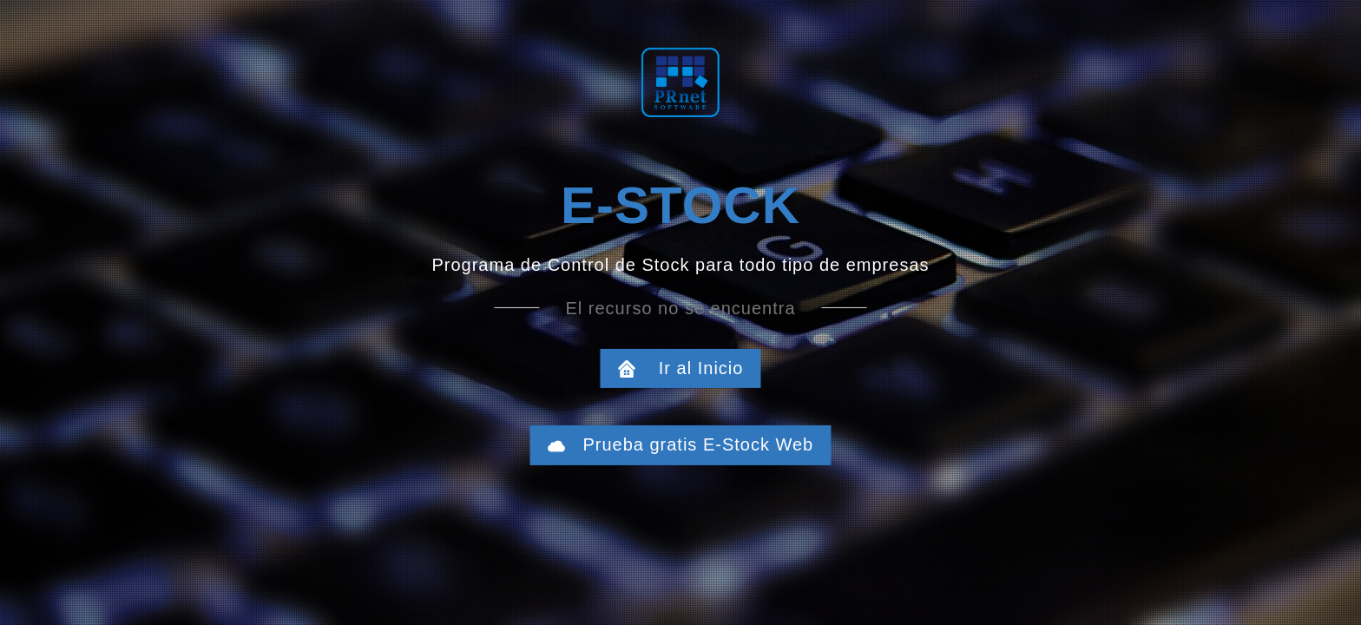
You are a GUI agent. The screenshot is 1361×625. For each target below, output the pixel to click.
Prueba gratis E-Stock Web (690, 444)
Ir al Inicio (690, 368)
